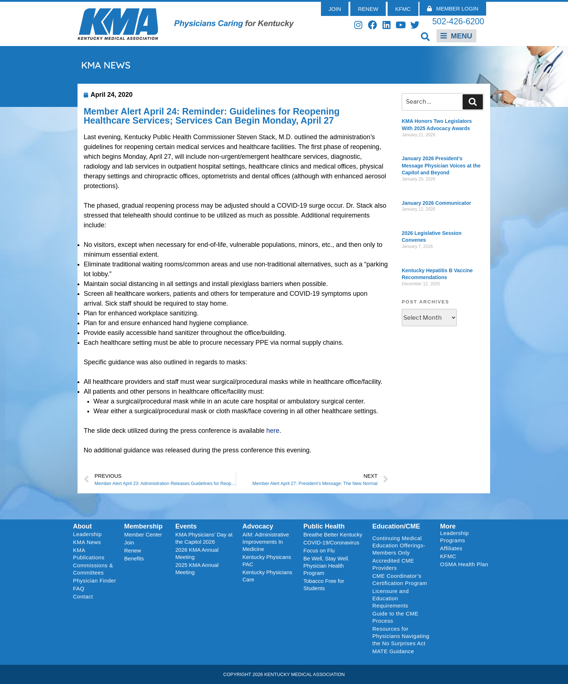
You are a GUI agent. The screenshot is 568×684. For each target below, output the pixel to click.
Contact (83, 596)
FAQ (79, 588)
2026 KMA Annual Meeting (196, 553)
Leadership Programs (465, 536)
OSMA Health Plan (464, 564)
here (272, 430)
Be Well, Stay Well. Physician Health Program (326, 565)
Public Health (323, 526)
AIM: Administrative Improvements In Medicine (265, 541)
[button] (425, 36)
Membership (143, 526)
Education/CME (396, 526)
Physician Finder (94, 580)
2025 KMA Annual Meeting (196, 568)
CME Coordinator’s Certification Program (399, 579)
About (82, 526)
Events (186, 526)
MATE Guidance (393, 651)
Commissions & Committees (93, 569)
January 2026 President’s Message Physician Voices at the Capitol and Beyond (441, 165)
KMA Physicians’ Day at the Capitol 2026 (204, 538)
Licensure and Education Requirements (390, 598)
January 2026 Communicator (436, 203)
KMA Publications (89, 553)
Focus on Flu (319, 550)
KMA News (87, 542)
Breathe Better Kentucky (332, 534)
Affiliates (453, 548)
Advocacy (257, 526)
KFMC (448, 556)
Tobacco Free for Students (323, 584)
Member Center (143, 534)
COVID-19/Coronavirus (331, 542)
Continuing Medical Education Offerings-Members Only (398, 545)
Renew (132, 550)
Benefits (134, 558)
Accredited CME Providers (393, 564)
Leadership (89, 534)
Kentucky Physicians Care (267, 576)
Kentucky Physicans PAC (266, 560)
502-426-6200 (458, 21)
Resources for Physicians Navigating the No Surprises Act (400, 636)
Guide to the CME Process (395, 617)
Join (129, 542)
